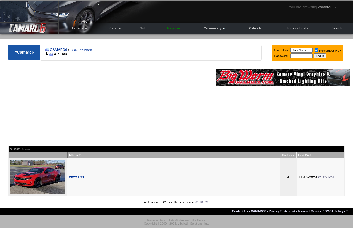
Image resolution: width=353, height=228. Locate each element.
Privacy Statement (282, 211)
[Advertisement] (109, 103)
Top (348, 211)
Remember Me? (328, 50)
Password (281, 55)
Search (336, 28)
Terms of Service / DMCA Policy (320, 211)
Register (173, 28)
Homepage (79, 28)
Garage (115, 28)
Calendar (256, 28)
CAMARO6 (58, 50)
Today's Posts (297, 28)
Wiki (143, 28)
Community (214, 28)
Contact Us (240, 211)
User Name (282, 50)
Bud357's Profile (82, 49)
